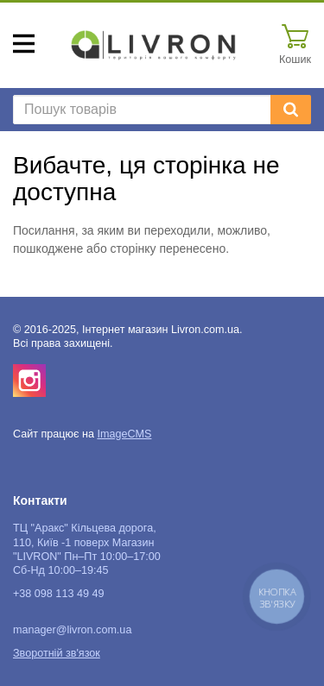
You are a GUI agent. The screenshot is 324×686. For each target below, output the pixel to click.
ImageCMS (124, 434)
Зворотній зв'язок (56, 653)
